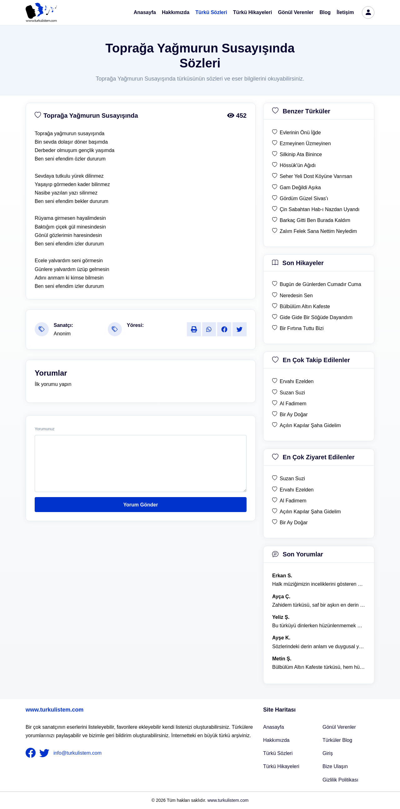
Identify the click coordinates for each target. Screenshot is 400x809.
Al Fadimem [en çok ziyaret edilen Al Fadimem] (293, 500)
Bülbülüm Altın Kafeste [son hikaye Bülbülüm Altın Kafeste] (305, 306)
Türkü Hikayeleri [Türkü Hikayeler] (281, 766)
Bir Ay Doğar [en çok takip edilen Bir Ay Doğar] (294, 414)
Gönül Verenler (296, 12)
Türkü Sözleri (211, 12)
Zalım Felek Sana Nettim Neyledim (318, 231)
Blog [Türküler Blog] (325, 12)
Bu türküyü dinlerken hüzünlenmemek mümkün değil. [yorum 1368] (318, 625)
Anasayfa (145, 12)
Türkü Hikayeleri (252, 12)
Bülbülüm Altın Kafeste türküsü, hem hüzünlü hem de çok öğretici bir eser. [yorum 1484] (318, 667)
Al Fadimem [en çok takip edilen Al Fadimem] (293, 403)
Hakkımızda (175, 12)
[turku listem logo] (41, 12)
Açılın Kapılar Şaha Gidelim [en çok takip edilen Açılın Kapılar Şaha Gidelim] (310, 425)
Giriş (327, 753)
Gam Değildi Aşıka (300, 187)
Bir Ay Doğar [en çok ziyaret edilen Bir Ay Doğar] (294, 522)
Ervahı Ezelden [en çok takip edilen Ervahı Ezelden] (297, 381)
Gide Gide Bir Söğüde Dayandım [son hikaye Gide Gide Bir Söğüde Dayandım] (316, 317)
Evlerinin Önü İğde (300, 132)
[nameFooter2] (45, 753)
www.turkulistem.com (54, 710)
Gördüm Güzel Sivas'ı (304, 198)
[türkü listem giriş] (368, 12)
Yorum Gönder (140, 504)
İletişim (345, 12)
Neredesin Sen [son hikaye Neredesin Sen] (296, 295)
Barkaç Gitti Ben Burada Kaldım (315, 220)
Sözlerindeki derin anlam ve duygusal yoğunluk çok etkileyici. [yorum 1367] (318, 646)
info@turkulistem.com (77, 753)
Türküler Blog (337, 740)
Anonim (62, 333)
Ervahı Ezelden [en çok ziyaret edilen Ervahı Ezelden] (297, 489)
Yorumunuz (44, 429)
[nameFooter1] (32, 753)
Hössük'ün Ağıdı (298, 165)
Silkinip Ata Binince (301, 154)
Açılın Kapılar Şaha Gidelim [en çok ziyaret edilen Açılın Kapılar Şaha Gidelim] (310, 511)
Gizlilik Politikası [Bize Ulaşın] (340, 779)
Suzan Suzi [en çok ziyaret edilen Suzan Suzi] (292, 478)
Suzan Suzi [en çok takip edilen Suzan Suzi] (292, 392)
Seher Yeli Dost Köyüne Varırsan (316, 176)
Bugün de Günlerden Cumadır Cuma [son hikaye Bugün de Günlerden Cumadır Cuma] (320, 284)
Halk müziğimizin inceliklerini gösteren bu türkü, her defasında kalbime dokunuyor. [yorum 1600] (318, 584)
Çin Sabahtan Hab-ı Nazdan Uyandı (319, 209)
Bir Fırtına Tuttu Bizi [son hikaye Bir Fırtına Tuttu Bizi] (301, 328)
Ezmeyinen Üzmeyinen (305, 143)
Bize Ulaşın (335, 766)
